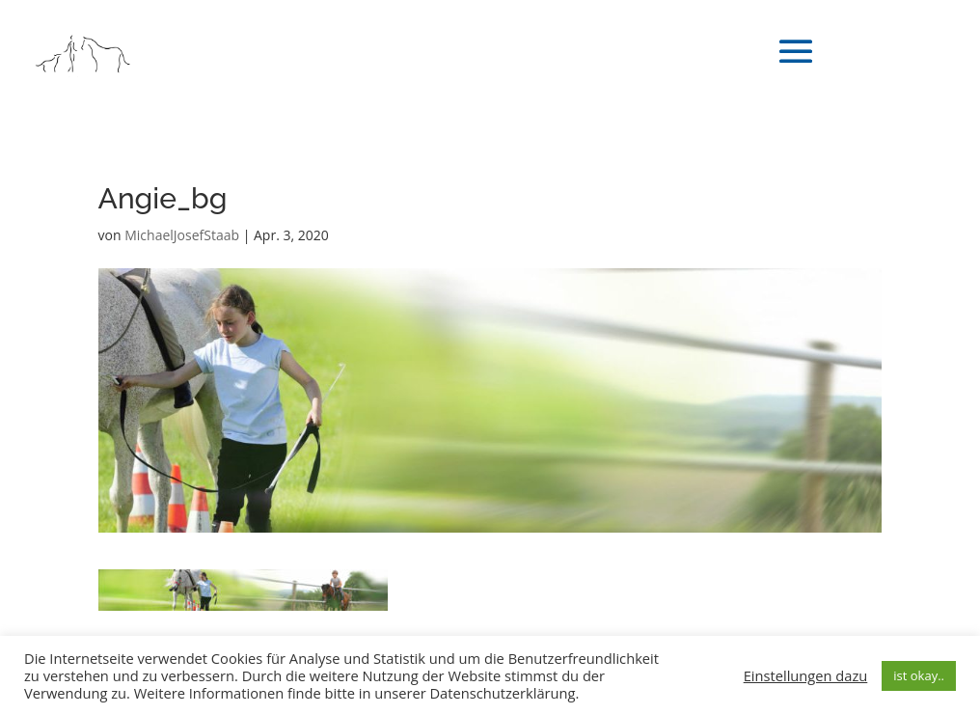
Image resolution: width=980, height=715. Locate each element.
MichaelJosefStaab (181, 235)
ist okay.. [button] (918, 675)
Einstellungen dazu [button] (806, 675)
